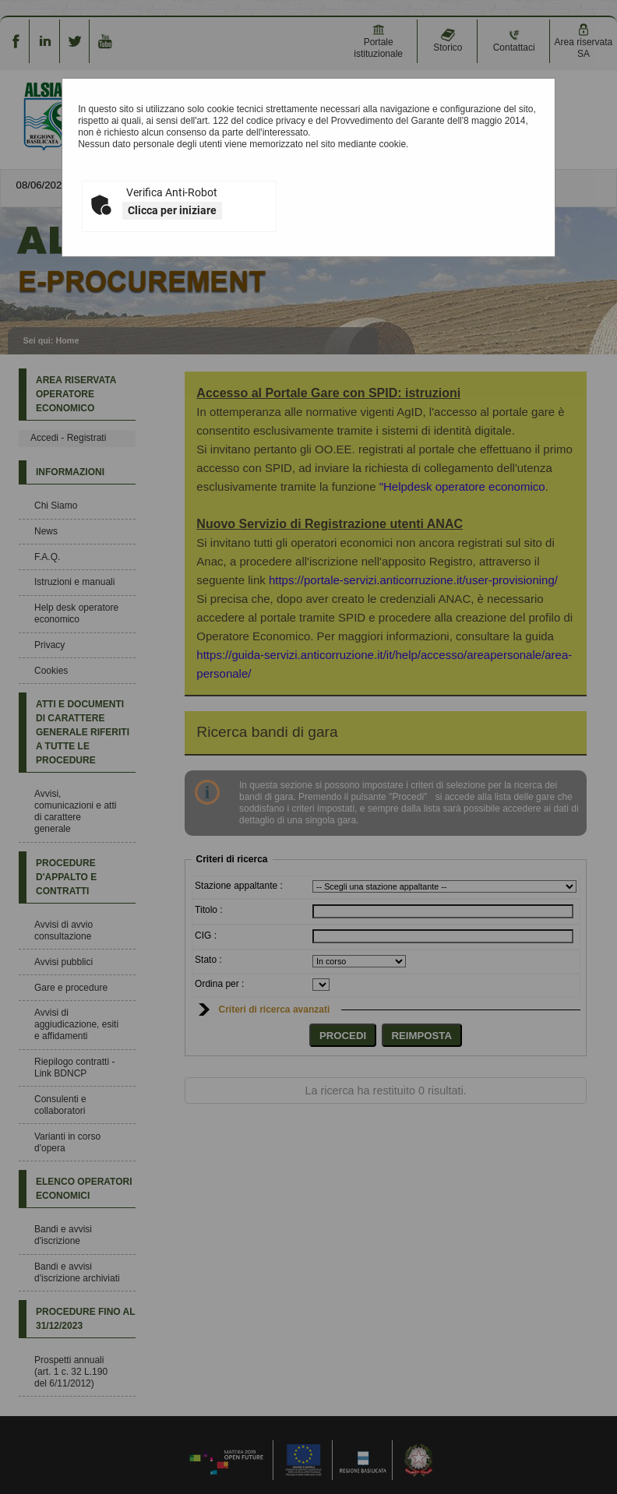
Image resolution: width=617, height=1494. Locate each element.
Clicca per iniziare (172, 210)
